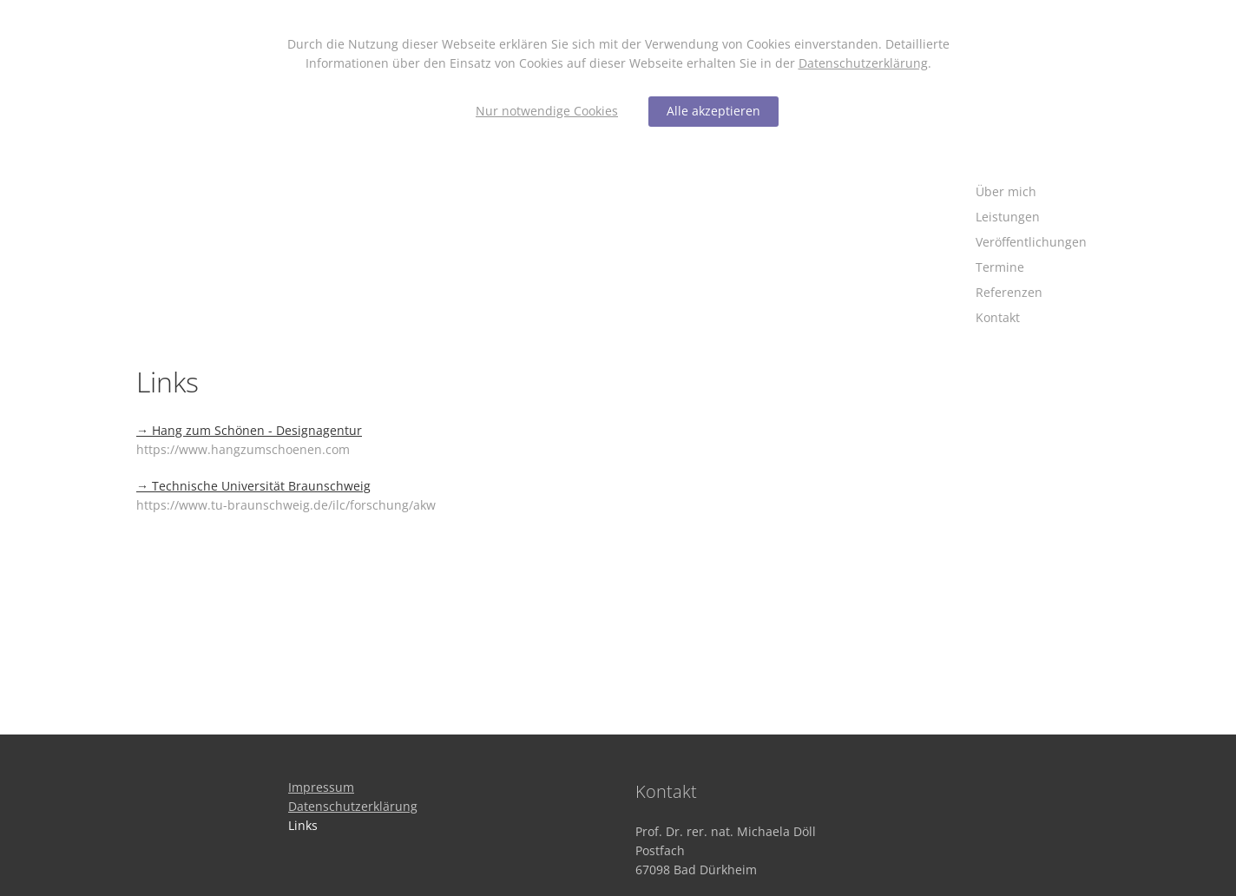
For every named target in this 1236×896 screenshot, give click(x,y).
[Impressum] (321, 787)
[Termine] (1031, 267)
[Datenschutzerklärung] (352, 806)
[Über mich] (1031, 192)
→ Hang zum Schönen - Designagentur (249, 430)
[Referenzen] (1031, 293)
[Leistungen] (1031, 217)
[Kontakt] (1031, 318)
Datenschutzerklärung (863, 63)
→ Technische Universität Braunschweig (253, 486)
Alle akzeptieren (713, 110)
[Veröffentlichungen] (1031, 242)
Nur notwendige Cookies (547, 110)
